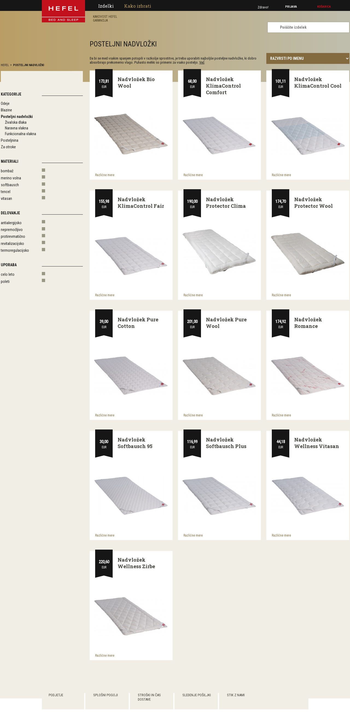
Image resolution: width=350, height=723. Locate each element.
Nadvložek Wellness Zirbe (136, 563)
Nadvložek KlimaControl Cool (318, 82)
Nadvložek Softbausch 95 (135, 442)
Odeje (5, 103)
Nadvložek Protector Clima (226, 202)
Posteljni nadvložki (28, 65)
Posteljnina (9, 140)
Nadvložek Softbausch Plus (226, 442)
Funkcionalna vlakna (20, 134)
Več (202, 62)
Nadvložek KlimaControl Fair (141, 202)
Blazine (6, 110)
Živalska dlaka (16, 122)
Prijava (291, 6)
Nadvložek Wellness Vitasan (316, 442)
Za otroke (8, 147)
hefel (5, 65)
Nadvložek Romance (308, 322)
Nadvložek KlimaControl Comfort (223, 86)
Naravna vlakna (16, 128)
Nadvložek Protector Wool (313, 202)
